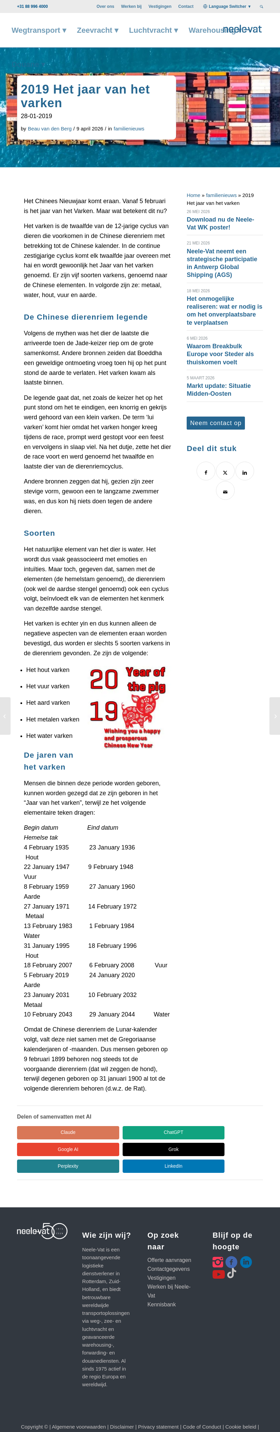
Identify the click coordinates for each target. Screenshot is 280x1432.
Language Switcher (227, 6)
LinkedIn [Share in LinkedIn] (177, 1149)
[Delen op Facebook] (206, 471)
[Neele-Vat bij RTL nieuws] (5, 716)
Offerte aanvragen (169, 1244)
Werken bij (131, 6)
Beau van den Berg (50, 128)
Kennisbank (161, 1288)
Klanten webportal (89, 1418)
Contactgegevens (168, 1253)
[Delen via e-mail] (225, 490)
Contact (185, 6)
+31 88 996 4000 (32, 6)
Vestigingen (160, 6)
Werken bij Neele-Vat (169, 1275)
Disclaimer (122, 1411)
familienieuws (129, 128)
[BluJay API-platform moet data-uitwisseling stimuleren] (274, 716)
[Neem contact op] (216, 423)
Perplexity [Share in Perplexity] (112, 1149)
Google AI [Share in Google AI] (177, 1132)
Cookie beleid (240, 1411)
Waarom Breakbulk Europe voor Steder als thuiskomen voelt (220, 354)
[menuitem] (105, 6)
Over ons (105, 6)
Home (193, 195)
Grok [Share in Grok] (48, 1149)
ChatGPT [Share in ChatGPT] (112, 1132)
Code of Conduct (202, 1411)
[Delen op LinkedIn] (244, 471)
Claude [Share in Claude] (47, 1132)
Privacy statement (158, 1411)
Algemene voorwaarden (79, 1411)
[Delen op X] (225, 471)
